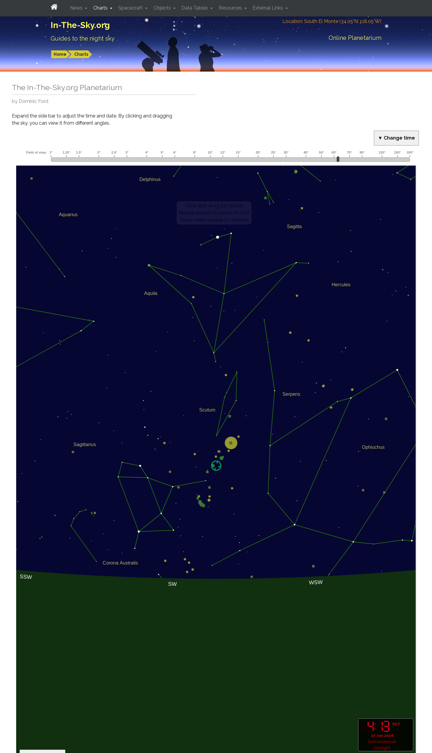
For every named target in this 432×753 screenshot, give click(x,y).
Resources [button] (231, 8)
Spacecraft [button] (131, 8)
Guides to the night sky (83, 38)
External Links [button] (268, 8)
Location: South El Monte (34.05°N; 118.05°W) (331, 21)
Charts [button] (101, 8)
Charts (81, 54)
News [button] (77, 8)
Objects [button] (162, 8)
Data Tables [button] (195, 8)
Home (60, 54)
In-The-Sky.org (80, 25)
